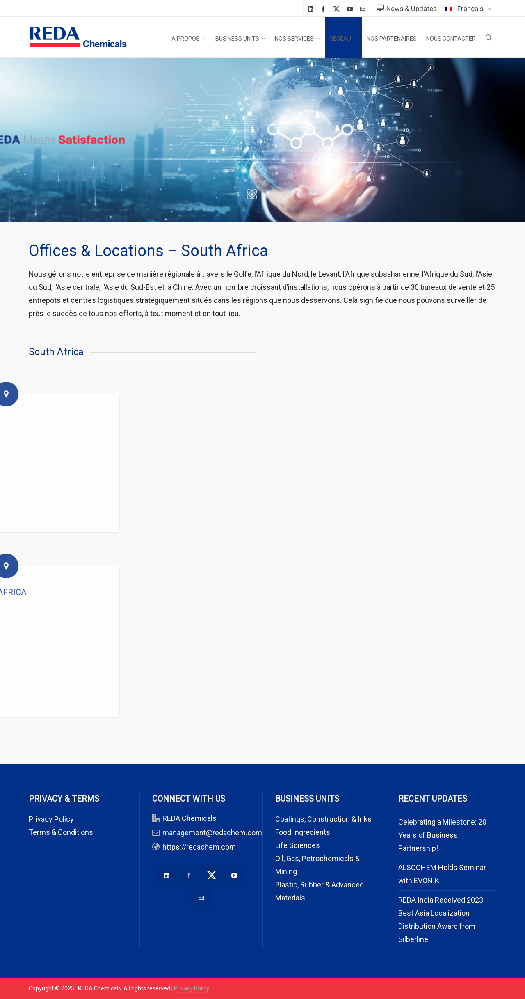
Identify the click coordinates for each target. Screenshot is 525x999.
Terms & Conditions (61, 832)
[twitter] (337, 9)
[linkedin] (312, 8)
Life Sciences (297, 845)
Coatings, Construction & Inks (323, 819)
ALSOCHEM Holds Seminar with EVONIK (442, 874)
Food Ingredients (302, 832)
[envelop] (364, 8)
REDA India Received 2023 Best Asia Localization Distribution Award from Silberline (440, 920)
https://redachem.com (199, 847)
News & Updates (406, 9)
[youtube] (351, 8)
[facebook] (324, 8)
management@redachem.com (212, 832)
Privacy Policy (51, 819)
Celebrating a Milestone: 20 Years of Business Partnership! (442, 835)
